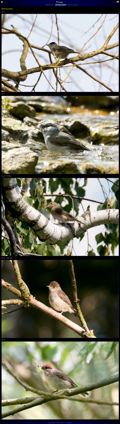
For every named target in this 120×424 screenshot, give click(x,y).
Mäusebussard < (50, 5)
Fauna (59, 2)
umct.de (4, 2)
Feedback (115, 2)
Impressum (68, 422)
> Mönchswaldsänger (72, 5)
